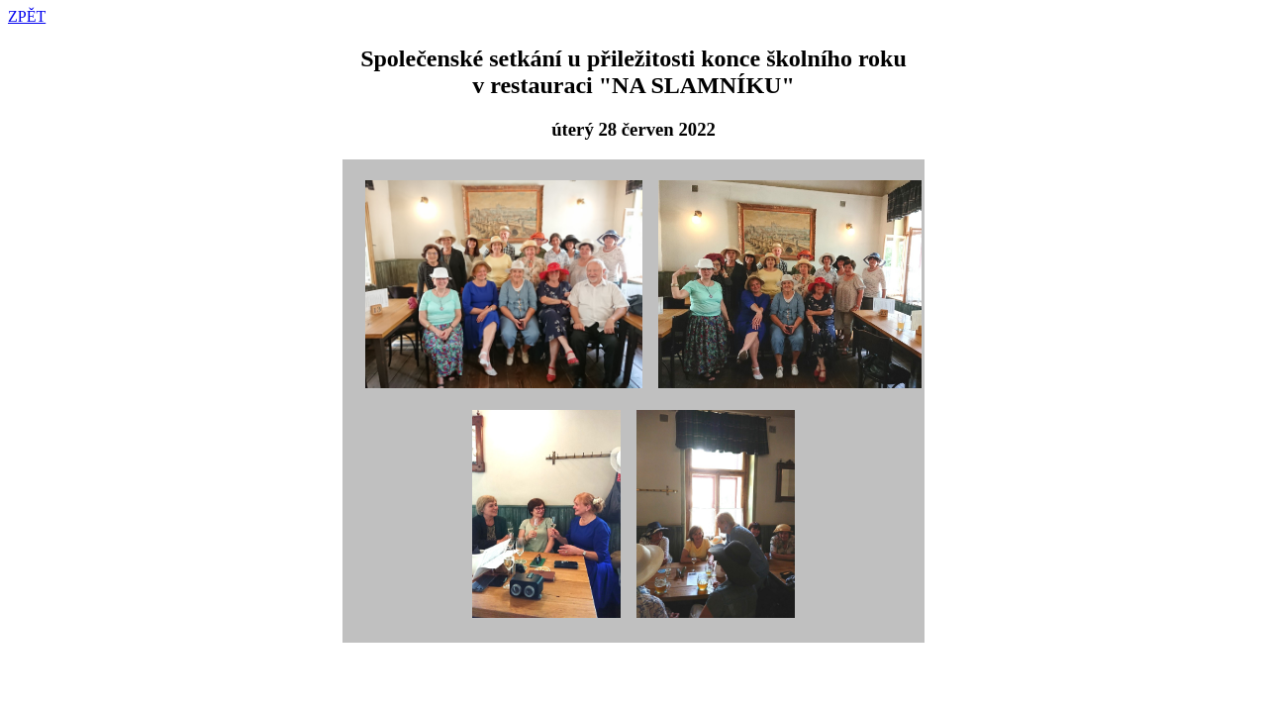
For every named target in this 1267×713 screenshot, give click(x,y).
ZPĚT (27, 16)
